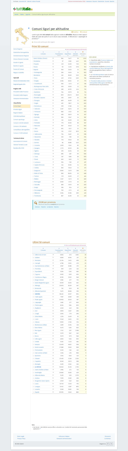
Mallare (36, 179)
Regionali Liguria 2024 (19, 84)
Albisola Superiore (40, 291)
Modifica (75, 32)
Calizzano (37, 109)
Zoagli (37, 313)
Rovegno (37, 100)
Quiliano (37, 257)
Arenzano (38, 260)
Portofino (38, 269)
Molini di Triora (38, 173)
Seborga (36, 154)
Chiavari (37, 358)
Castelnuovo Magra (40, 277)
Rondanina (37, 61)
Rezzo (36, 131)
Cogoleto (38, 361)
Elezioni (95, 1)
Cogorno (37, 274)
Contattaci (107, 438)
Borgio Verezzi (39, 280)
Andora (37, 378)
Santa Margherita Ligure (42, 283)
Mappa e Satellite (18, 72)
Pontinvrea (37, 196)
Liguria (27, 14)
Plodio (36, 159)
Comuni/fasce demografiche (21, 129)
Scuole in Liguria (18, 62)
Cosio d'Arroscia (39, 89)
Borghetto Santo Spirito (42, 381)
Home (16, 14)
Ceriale (37, 341)
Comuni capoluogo (19, 119)
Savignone (37, 170)
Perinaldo (37, 123)
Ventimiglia (38, 372)
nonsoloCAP (22, 1)
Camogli (37, 263)
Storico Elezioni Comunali (20, 59)
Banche (112, 1)
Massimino (38, 137)
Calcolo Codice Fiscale (33, 1)
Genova (37, 207)
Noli (36, 333)
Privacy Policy (21, 438)
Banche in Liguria (18, 66)
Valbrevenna (38, 134)
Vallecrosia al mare (40, 255)
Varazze (37, 344)
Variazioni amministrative (64, 438)
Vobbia (36, 168)
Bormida (36, 117)
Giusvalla (37, 184)
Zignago (36, 114)
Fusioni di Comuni (18, 69)
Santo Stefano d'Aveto (40, 58)
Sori (36, 311)
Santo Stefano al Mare (41, 369)
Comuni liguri (17, 106)
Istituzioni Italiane (64, 436)
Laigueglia (38, 302)
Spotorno (38, 355)
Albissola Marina (40, 375)
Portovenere (38, 350)
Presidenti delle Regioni (20, 95)
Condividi (83, 32)
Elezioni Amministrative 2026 (76, 1)
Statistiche (101, 1)
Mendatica (37, 75)
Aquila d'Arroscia (39, 165)
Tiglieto (36, 151)
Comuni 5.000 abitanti (20, 133)
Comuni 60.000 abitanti (21, 123)
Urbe (36, 128)
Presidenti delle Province (20, 92)
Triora (35, 78)
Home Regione (17, 49)
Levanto (37, 389)
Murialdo (37, 140)
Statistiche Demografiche (21, 52)
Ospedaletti (38, 271)
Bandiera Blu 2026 (18, 148)
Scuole (107, 1)
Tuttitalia (15, 1)
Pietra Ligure (39, 305)
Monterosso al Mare (41, 325)
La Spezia (50, 207)
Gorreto (36, 142)
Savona (56, 207)
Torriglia (36, 81)
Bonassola (38, 288)
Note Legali (20, 436)
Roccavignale (38, 190)
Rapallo (37, 392)
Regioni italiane (17, 113)
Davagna (36, 148)
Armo (36, 120)
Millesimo (37, 193)
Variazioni (89, 1)
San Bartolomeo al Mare (42, 266)
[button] (107, 444)
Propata (36, 64)
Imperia (43, 207)
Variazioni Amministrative (20, 98)
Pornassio (37, 111)
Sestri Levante (39, 347)
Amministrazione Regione (21, 56)
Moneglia (37, 364)
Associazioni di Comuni (20, 141)
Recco (37, 336)
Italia (22, 14)
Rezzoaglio (37, 95)
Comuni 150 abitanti (19, 126)
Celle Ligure (38, 339)
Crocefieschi (38, 83)
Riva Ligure (38, 330)
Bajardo (36, 69)
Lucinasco (37, 162)
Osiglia (36, 103)
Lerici (36, 319)
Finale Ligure (38, 299)
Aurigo (36, 187)
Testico (36, 176)
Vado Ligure (38, 297)
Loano (37, 384)
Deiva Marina (38, 316)
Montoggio (37, 182)
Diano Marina (38, 327)
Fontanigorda (38, 72)
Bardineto (37, 92)
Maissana (37, 125)
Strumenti (108, 436)
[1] (38, 38)
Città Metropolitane (19, 116)
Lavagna (37, 386)
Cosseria (37, 145)
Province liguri (17, 109)
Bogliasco (38, 308)
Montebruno (38, 106)
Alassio (37, 322)
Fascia (35, 67)
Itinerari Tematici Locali (20, 144)
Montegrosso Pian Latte (41, 86)
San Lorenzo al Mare (41, 353)
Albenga (37, 285)
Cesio (36, 156)
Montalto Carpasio (39, 97)
